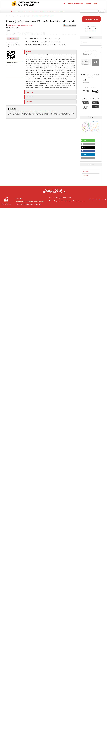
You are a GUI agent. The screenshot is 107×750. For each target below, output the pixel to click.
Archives (41, 11)
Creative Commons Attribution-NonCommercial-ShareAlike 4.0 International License (38, 111)
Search (102, 11)
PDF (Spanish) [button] (12, 38)
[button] (88, 140)
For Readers (86, 171)
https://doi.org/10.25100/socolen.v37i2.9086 (20, 25)
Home (8, 16)
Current (17, 11)
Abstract (28, 52)
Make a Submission (91, 19)
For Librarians (86, 179)
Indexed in (61, 11)
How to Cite (29, 92)
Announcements (51, 11)
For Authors (86, 175)
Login (95, 3)
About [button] (24, 11)
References (29, 97)
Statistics (29, 101)
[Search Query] (89, 11)
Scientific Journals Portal (75, 3)
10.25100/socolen (91, 30)
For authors (32, 11)
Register (88, 3)
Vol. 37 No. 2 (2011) (24, 16)
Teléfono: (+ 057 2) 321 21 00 (57, 198)
